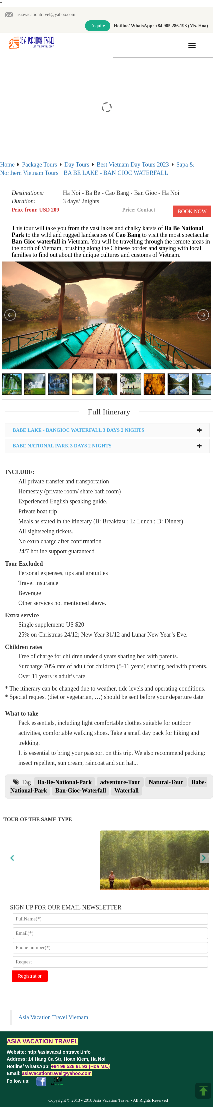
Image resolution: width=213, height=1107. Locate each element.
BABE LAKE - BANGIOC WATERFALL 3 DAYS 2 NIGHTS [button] (107, 430)
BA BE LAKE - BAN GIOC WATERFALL (116, 173)
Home (7, 164)
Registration (30, 976)
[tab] (107, 430)
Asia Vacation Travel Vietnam (53, 1017)
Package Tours (39, 164)
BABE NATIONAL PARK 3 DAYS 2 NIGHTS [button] (107, 445)
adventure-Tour (120, 782)
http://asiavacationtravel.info (59, 1052)
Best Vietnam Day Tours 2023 (133, 164)
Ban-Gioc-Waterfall (80, 790)
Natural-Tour (166, 782)
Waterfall (126, 790)
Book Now (192, 211)
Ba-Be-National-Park (64, 782)
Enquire (97, 25)
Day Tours (76, 164)
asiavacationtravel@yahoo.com (40, 14)
